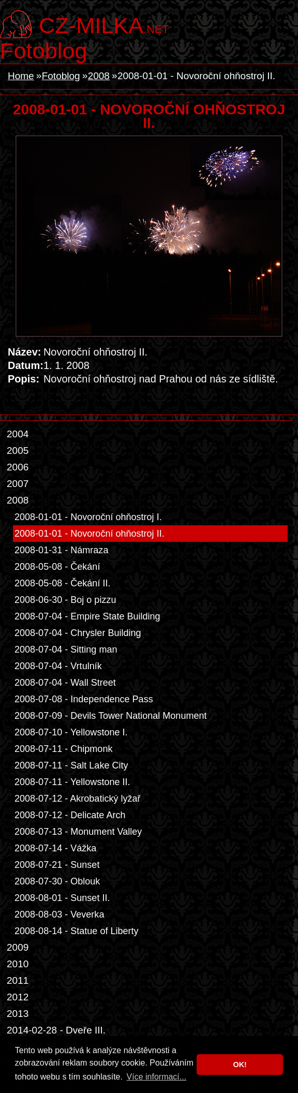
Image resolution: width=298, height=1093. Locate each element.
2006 (17, 467)
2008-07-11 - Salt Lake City (71, 765)
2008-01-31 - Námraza (61, 550)
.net (104, 24)
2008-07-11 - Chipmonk (63, 749)
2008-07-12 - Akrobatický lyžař (77, 798)
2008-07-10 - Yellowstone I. (71, 732)
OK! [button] (239, 1064)
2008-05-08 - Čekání (57, 567)
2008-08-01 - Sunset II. (62, 898)
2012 (17, 997)
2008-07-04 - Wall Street (65, 682)
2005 (17, 450)
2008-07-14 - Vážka (55, 848)
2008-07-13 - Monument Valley (78, 831)
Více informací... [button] (157, 1076)
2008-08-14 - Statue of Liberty (76, 931)
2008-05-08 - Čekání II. (62, 583)
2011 (17, 980)
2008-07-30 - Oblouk (57, 881)
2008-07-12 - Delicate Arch (70, 815)
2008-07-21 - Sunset (56, 865)
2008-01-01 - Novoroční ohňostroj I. (88, 517)
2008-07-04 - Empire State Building (87, 616)
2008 (99, 75)
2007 (17, 483)
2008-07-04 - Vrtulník (58, 666)
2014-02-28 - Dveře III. (56, 1030)
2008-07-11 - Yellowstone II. (72, 782)
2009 (17, 947)
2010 (17, 963)
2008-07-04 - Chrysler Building (77, 633)
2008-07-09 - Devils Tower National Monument (110, 716)
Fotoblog (43, 50)
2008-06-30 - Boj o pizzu (65, 600)
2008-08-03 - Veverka (59, 914)
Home (21, 75)
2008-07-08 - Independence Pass (83, 699)
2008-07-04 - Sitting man (65, 649)
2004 (17, 434)
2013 (17, 1013)
